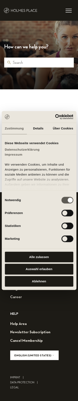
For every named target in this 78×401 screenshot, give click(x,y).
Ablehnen (39, 281)
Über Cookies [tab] (63, 128)
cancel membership (26, 341)
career (16, 297)
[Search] (39, 63)
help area (18, 324)
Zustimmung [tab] (14, 128)
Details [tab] (38, 128)
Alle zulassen (39, 257)
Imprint (18, 377)
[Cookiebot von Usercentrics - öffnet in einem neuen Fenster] (55, 116)
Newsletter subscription (30, 332)
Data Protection (25, 382)
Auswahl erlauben (39, 269)
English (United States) (34, 355)
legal (14, 387)
